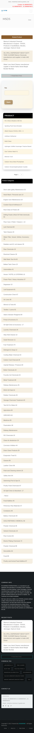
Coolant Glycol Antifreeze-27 (13, 205)
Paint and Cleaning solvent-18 (13, 470)
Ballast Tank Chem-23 (11, 264)
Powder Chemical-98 (10, 546)
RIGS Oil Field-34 (9, 390)
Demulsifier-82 (8, 551)
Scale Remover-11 (10, 340)
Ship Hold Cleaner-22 (10, 335)
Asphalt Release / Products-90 (13, 365)
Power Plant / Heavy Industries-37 (14, 279)
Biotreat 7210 (9, 156)
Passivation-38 (8, 425)
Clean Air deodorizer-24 (11, 440)
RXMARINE (22, 723)
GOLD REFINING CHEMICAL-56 (14, 521)
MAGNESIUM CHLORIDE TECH (11, 672)
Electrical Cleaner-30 (10, 254)
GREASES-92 (8, 415)
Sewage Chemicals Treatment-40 (14, 400)
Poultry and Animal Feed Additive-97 (15, 561)
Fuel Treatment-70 (9, 345)
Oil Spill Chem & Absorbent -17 (14, 490)
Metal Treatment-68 (10, 380)
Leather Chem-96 (9, 465)
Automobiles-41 (9, 269)
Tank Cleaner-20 (9, 232)
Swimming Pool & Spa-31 (12, 480)
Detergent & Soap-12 (10, 350)
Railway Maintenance (10, 430)
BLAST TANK (7, 668)
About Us (13, 728)
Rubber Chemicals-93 (11, 395)
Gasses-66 (7, 460)
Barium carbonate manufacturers (14, 679)
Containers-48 (8, 511)
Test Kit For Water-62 (10, 405)
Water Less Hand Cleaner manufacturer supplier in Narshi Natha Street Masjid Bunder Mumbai (16, 67)
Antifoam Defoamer (10, 136)
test (29, 679)
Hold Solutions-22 (19, 668)
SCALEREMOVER (27, 672)
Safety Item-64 (8, 475)
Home (29, 20)
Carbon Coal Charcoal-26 (12, 360)
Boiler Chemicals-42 (10, 370)
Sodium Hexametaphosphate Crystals (16, 167)
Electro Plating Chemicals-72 (13, 541)
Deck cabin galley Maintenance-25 (15, 189)
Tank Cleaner (20, 665)
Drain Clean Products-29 (11, 450)
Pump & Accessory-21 (11, 319)
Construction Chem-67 (11, 294)
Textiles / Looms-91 (10, 309)
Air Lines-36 (7, 299)
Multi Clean (8, 141)
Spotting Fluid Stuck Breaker (13, 126)
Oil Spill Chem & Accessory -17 (14, 324)
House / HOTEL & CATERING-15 (14, 274)
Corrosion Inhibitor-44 (10, 445)
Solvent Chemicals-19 (11, 531)
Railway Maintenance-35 (11, 385)
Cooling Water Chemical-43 (12, 355)
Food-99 (6, 556)
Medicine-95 (7, 420)
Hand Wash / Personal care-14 (13, 194)
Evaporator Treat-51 (10, 455)
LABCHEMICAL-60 (8, 665)
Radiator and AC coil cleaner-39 (14, 244)
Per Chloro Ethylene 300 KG (13, 121)
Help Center (22, 728)
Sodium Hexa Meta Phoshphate (14, 161)
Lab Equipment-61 (9, 289)
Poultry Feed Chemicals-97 (12, 485)
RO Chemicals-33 (9, 435)
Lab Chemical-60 (9, 227)
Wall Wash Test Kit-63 (11, 259)
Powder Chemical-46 (10, 526)
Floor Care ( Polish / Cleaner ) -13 (14, 222)
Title (5, 88)
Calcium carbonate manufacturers (14, 676)
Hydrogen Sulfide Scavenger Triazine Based (18, 146)
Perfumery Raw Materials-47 (13, 506)
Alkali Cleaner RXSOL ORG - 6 (14, 131)
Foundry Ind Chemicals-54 (12, 375)
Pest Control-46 (9, 536)
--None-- (6, 496)
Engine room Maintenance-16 (13, 199)
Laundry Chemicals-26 (11, 330)
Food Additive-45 (9, 501)
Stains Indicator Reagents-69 (13, 314)
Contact (31, 728)
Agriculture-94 (8, 410)
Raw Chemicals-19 (10, 249)
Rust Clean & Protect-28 (11, 210)
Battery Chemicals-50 (10, 516)
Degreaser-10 (8, 284)
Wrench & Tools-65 (10, 304)
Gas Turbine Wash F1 (11, 151)
